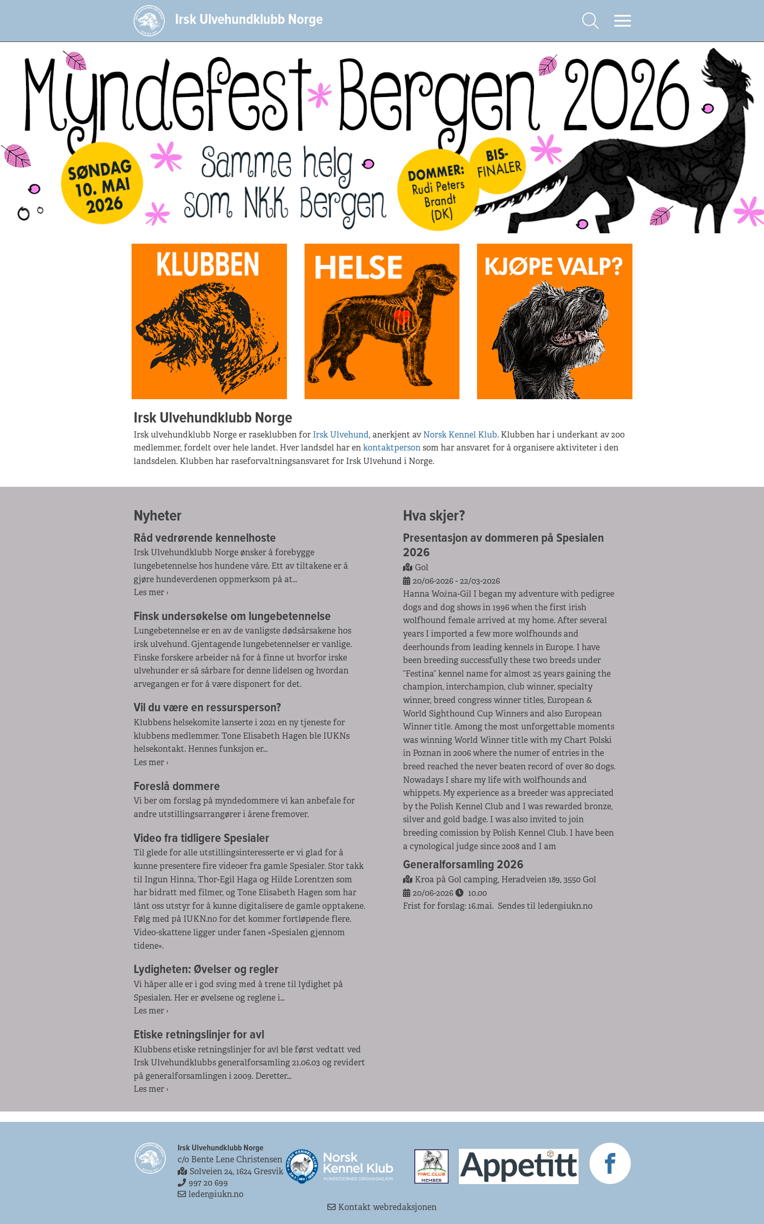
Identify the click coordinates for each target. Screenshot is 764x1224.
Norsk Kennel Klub (460, 434)
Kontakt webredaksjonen (382, 1207)
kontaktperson (392, 447)
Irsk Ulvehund (341, 434)
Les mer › (151, 592)
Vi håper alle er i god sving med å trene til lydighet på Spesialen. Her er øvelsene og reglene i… (238, 991)
